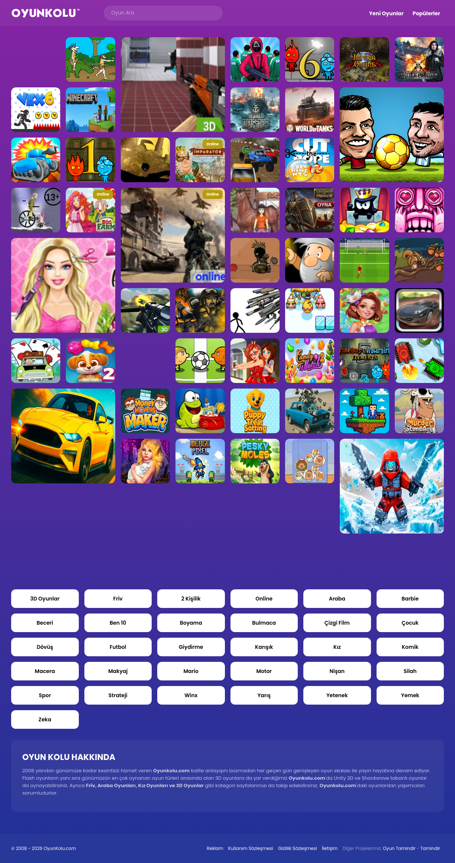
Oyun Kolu (45, 13)
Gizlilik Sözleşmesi (297, 848)
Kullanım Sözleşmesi (250, 848)
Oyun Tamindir (399, 848)
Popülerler (426, 13)
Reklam (215, 848)
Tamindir (430, 848)
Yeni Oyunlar (386, 13)
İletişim (330, 848)
